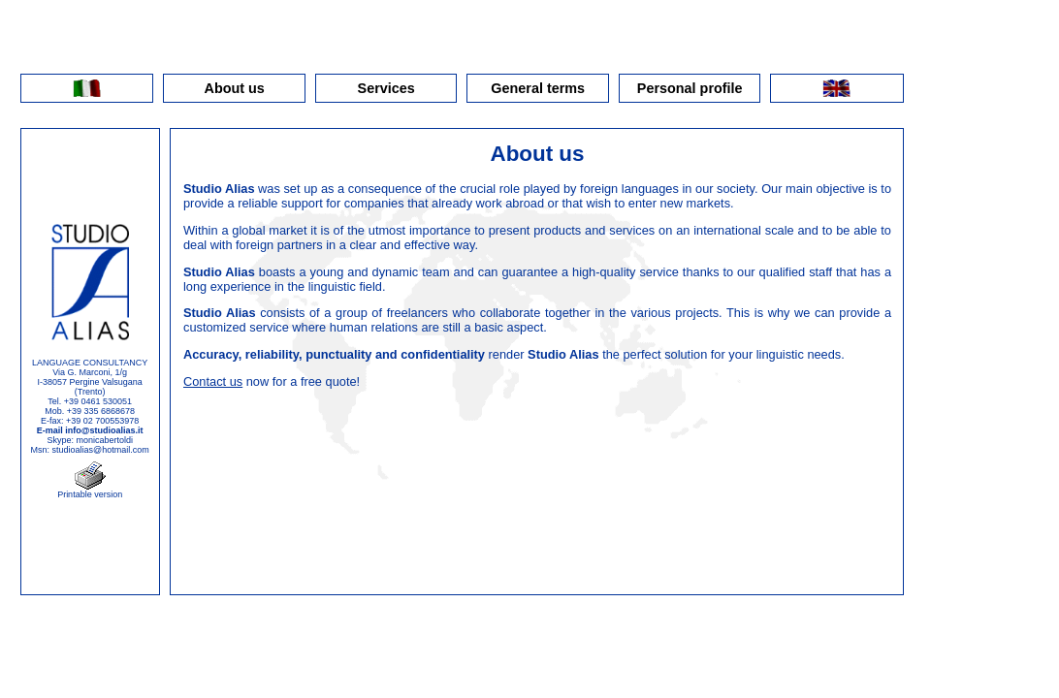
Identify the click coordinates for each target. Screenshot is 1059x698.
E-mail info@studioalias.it (90, 430)
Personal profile (690, 88)
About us (235, 88)
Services (386, 88)
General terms (538, 88)
